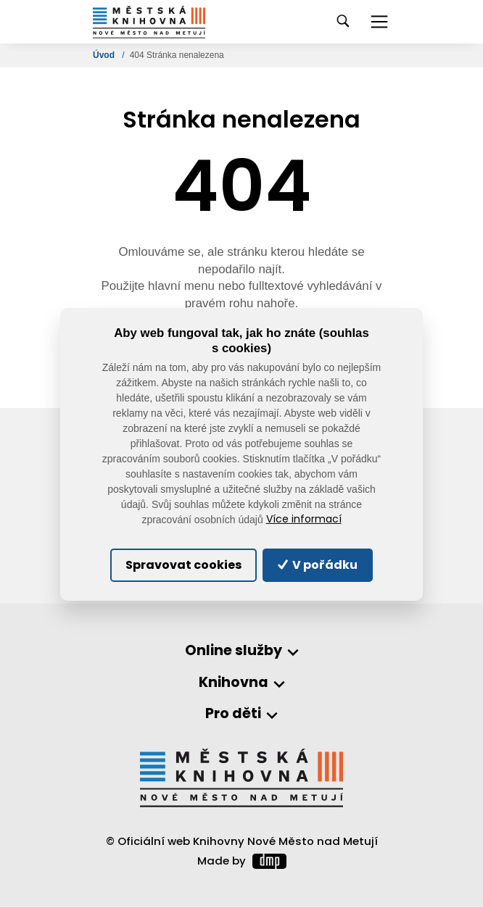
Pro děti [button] (233, 714)
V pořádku (318, 565)
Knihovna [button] (233, 683)
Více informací (304, 519)
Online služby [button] (233, 651)
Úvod (105, 55)
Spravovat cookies (183, 565)
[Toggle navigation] (379, 21)
